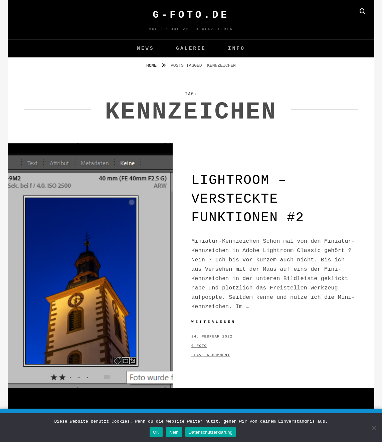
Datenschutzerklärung (210, 432)
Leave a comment (210, 355)
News (145, 48)
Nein (174, 432)
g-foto (199, 346)
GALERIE (191, 48)
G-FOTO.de (191, 15)
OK (156, 432)
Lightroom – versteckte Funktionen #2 (247, 199)
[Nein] (373, 427)
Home (152, 65)
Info (236, 48)
